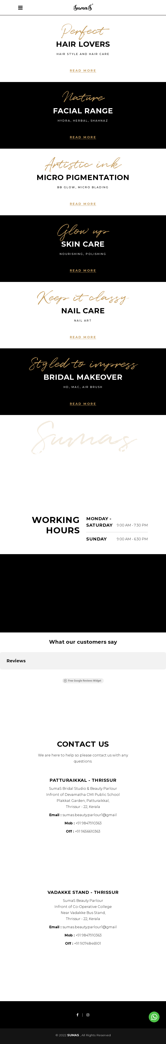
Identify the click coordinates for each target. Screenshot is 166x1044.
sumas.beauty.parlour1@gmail (89, 815)
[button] (3, 673)
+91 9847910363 (89, 823)
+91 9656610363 (87, 831)
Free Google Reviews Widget (82, 680)
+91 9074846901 (87, 943)
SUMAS (73, 1035)
